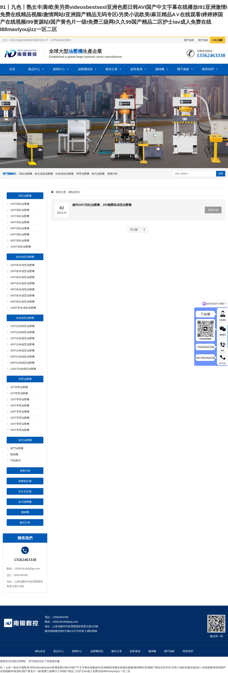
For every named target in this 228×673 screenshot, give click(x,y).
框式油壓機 (98, 173)
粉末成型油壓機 (44, 173)
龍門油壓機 (16, 448)
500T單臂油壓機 (19, 429)
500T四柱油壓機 (19, 228)
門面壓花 (15, 460)
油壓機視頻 (85, 69)
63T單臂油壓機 (19, 393)
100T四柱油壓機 (19, 203)
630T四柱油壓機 (19, 234)
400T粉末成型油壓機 (22, 283)
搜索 (220, 173)
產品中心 (34, 69)
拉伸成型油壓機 (64, 173)
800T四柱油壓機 (19, 240)
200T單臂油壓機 (19, 411)
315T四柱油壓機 (19, 216)
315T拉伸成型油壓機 (22, 338)
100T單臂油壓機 (19, 399)
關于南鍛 (189, 40)
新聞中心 (59, 69)
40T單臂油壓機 (19, 387)
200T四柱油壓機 (19, 209)
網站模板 (92, 630)
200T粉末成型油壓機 (22, 271)
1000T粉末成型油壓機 (23, 307)
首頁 (12, 69)
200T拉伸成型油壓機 (22, 332)
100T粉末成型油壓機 (22, 264)
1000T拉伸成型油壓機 (23, 368)
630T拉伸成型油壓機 (22, 356)
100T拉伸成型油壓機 (22, 326)
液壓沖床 (112, 173)
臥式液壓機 (25, 501)
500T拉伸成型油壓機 (22, 350)
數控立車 (112, 69)
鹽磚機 (159, 69)
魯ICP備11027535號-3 (73, 630)
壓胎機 (14, 454)
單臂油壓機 (82, 173)
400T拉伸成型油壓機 (22, 344)
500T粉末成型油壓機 (22, 289)
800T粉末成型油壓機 (22, 301)
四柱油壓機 (25, 173)
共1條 (134, 229)
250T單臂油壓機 (19, 417)
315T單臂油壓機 (19, 423)
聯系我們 (208, 69)
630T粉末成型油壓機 (22, 295)
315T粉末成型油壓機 (22, 277)
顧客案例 (136, 69)
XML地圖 (217, 40)
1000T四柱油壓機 (20, 246)
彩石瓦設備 (25, 491)
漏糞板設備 (25, 481)
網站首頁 (74, 192)
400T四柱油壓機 (19, 222)
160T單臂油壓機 (19, 405)
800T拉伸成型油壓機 (22, 362)
